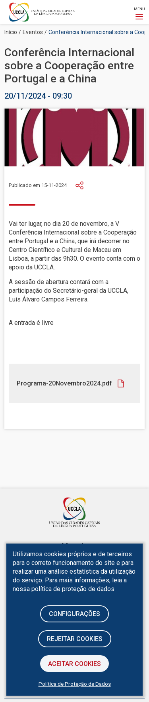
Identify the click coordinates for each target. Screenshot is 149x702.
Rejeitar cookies (75, 639)
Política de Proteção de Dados (75, 684)
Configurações (74, 614)
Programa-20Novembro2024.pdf (64, 383)
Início (10, 32)
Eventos (33, 32)
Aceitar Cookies (74, 664)
